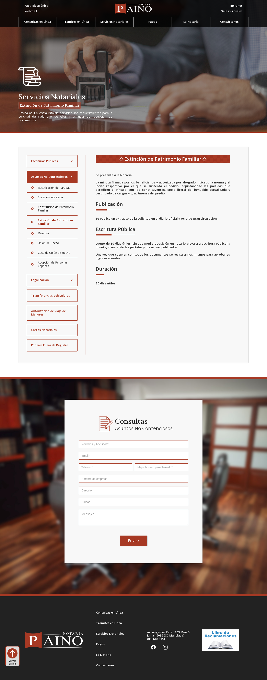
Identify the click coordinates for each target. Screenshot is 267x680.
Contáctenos (229, 22)
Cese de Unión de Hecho (54, 253)
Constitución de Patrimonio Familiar (56, 208)
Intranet (236, 6)
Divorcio (43, 233)
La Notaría (191, 22)
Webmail (31, 11)
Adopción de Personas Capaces (53, 264)
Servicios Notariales (110, 634)
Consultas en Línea (109, 612)
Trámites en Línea (109, 623)
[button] (231, 11)
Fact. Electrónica (36, 6)
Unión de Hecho (48, 243)
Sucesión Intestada (50, 197)
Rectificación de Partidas (54, 188)
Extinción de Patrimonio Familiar (55, 222)
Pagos (100, 644)
